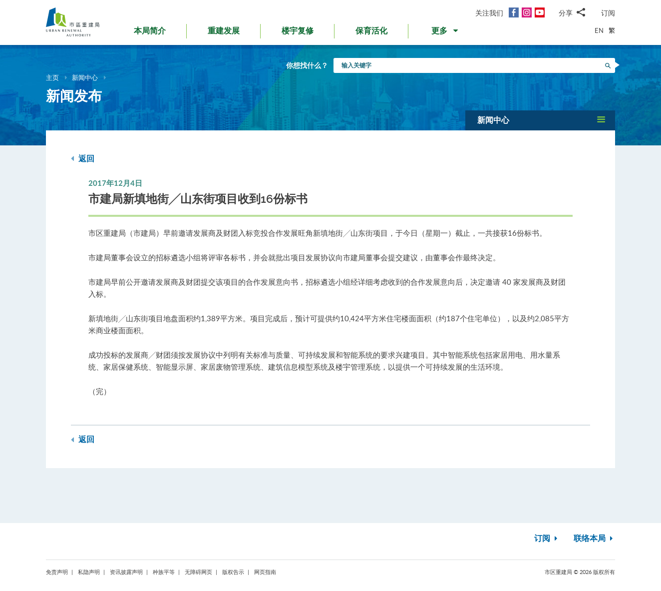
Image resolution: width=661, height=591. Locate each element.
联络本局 (594, 539)
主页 (52, 77)
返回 (82, 158)
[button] (445, 33)
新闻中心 (85, 77)
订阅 (608, 12)
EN (599, 30)
